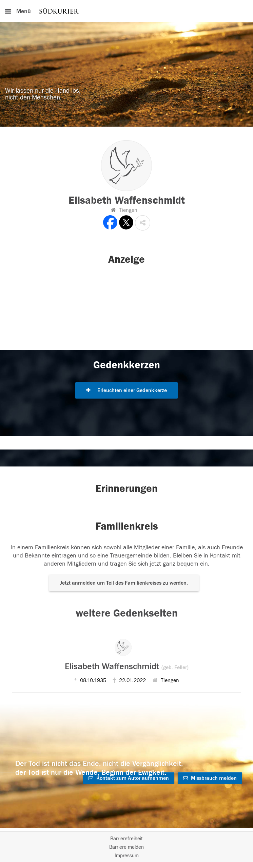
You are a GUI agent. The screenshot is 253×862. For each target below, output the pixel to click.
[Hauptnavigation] (126, 11)
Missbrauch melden (210, 778)
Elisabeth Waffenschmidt (127, 666)
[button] (142, 223)
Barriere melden (126, 847)
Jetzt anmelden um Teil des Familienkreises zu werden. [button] (124, 583)
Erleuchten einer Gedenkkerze (126, 390)
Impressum (127, 856)
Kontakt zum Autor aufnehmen (129, 778)
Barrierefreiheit (126, 839)
